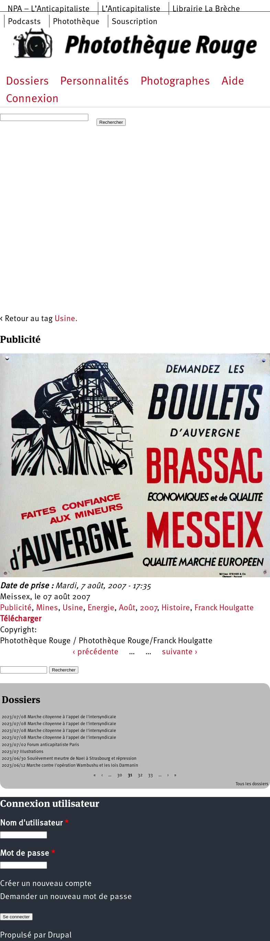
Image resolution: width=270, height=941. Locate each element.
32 (140, 775)
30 (119, 775)
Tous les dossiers (252, 784)
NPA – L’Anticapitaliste (49, 9)
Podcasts (24, 22)
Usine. (66, 319)
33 (150, 775)
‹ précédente (95, 652)
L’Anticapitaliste (131, 9)
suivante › (180, 652)
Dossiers (27, 81)
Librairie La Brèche (206, 9)
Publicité (16, 608)
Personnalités (94, 81)
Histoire (175, 608)
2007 (148, 608)
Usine (73, 608)
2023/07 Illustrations (22, 751)
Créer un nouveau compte (46, 884)
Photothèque (76, 22)
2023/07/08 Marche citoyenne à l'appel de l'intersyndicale (59, 717)
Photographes (175, 81)
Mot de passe (27, 854)
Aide (233, 81)
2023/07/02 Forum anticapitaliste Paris (40, 745)
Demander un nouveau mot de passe (66, 897)
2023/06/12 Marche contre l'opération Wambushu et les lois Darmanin (70, 765)
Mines (47, 608)
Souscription (134, 22)
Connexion (32, 99)
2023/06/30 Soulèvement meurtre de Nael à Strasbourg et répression (69, 758)
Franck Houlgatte (224, 608)
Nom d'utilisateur (34, 823)
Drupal (59, 935)
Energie (101, 608)
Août (127, 608)
